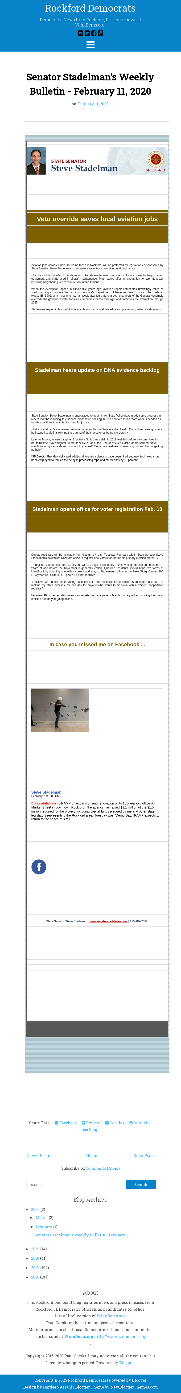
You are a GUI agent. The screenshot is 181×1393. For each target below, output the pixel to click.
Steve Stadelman (46, 792)
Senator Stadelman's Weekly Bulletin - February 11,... (84, 1234)
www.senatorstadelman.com (109, 921)
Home (91, 1155)
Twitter (91, 1122)
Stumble (139, 1122)
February (44, 1226)
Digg (90, 1129)
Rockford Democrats (90, 8)
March (42, 1217)
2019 (35, 1248)
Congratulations (44, 803)
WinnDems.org (111, 1315)
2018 (35, 1258)
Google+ (115, 1122)
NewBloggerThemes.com (134, 1386)
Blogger (126, 1362)
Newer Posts (38, 1155)
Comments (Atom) (103, 1168)
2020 (36, 1209)
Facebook (66, 1122)
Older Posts (144, 1155)
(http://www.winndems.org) (120, 1336)
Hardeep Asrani (57, 1386)
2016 (35, 1276)
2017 (35, 1267)
